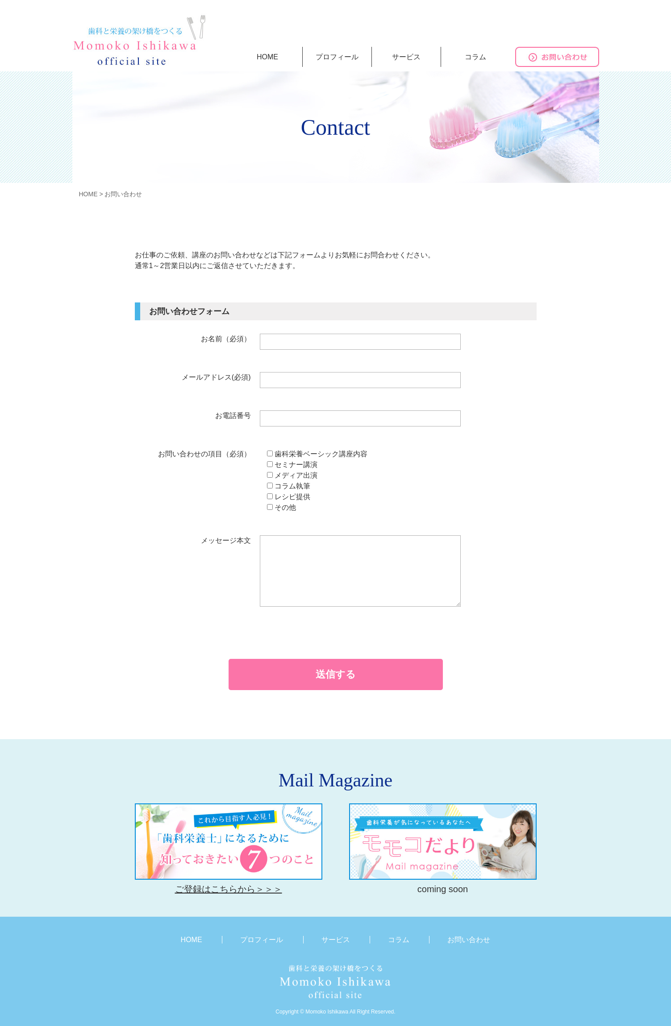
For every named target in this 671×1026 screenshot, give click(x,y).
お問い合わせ (468, 939)
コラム (475, 57)
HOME (267, 57)
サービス (406, 57)
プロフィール (337, 57)
